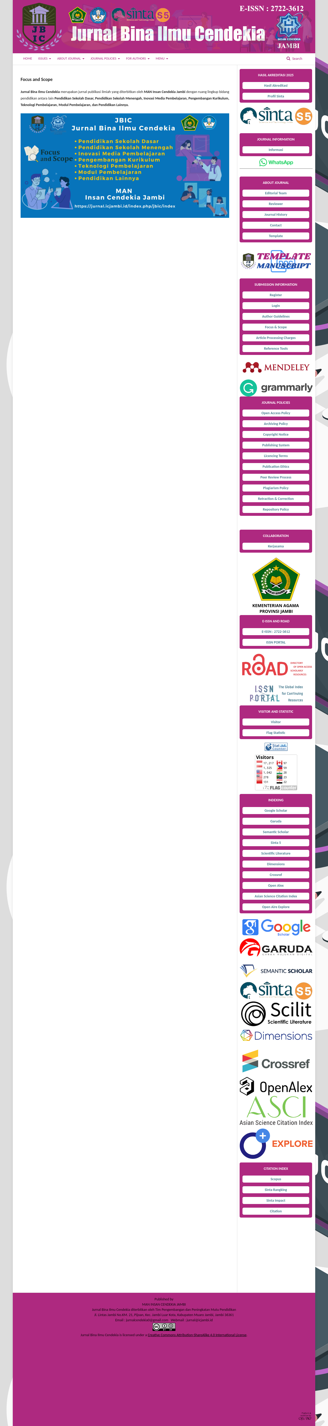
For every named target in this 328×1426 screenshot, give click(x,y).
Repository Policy (276, 509)
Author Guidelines (276, 316)
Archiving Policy (276, 424)
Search (296, 58)
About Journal (69, 58)
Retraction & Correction (276, 498)
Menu (160, 58)
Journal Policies (103, 58)
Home (27, 58)
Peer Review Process (275, 477)
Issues (43, 58)
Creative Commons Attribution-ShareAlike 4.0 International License (197, 1335)
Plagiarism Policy (275, 488)
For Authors (136, 58)
